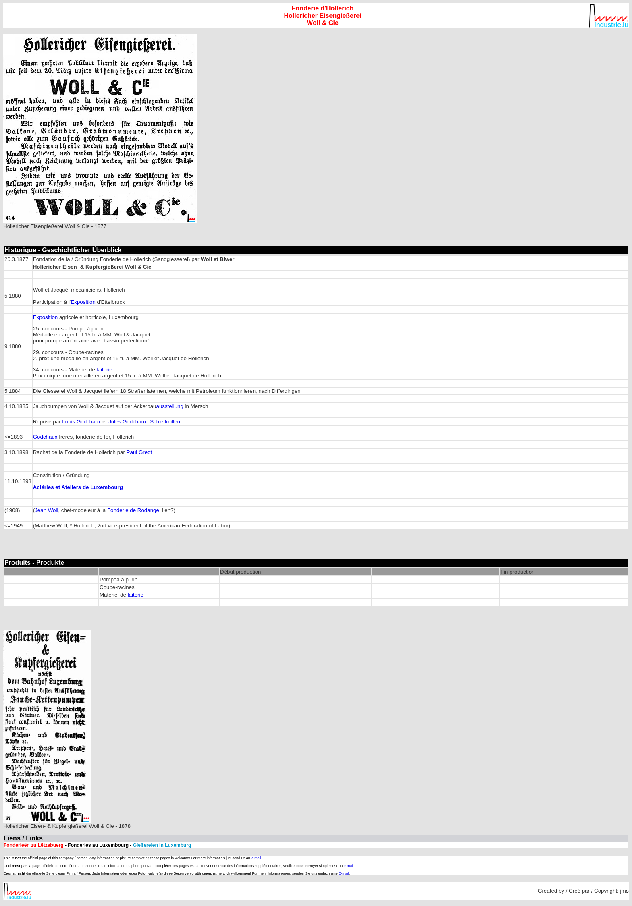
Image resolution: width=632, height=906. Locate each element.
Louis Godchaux (81, 422)
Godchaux (45, 437)
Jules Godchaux (127, 422)
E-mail (344, 873)
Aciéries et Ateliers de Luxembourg (78, 487)
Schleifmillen (165, 422)
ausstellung (169, 406)
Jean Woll (46, 510)
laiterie (104, 370)
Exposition (83, 302)
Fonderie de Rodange (133, 510)
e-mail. (256, 858)
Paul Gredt (139, 452)
